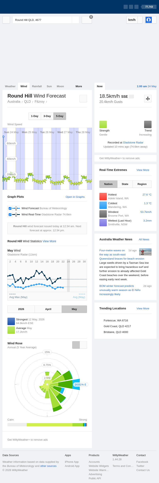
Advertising (95, 474)
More (79, 86)
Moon (60, 86)
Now (99, 86)
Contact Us (143, 470)
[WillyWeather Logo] (21, 6)
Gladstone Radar (133, 142)
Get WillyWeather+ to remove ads (119, 158)
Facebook (142, 461)
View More (143, 170)
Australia (13, 101)
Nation (108, 184)
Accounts (94, 461)
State (125, 184)
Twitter (140, 465)
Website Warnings (99, 470)
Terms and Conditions (123, 465)
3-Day (47, 116)
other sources (48, 465)
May (74, 309)
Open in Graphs (75, 196)
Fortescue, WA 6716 (116, 320)
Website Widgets (99, 465)
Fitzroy (40, 101)
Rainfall (37, 86)
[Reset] (68, 19)
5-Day (59, 116)
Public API (95, 478)
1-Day (34, 116)
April (48, 309)
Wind (23, 86)
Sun (49, 86)
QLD (27, 101)
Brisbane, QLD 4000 (116, 332)
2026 (21, 309)
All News (144, 239)
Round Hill (49, 101)
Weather (10, 86)
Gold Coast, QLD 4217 (117, 326)
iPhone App (72, 461)
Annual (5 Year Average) (22, 347)
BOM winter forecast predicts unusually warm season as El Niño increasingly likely (125, 290)
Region (142, 184)
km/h (132, 19)
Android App (72, 465)
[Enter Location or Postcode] (45, 20)
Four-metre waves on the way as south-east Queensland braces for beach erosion (125, 264)
